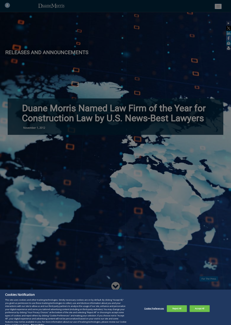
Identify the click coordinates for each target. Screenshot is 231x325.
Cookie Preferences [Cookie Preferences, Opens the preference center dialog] (154, 310)
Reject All (176, 310)
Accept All (199, 310)
